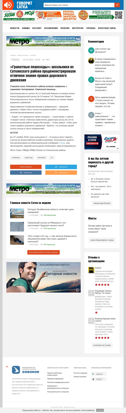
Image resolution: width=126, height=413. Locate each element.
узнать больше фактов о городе (102, 240)
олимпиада (16, 157)
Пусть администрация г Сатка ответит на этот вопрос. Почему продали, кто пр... (105, 102)
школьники (41, 157)
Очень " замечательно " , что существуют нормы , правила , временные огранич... (105, 119)
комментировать (26, 167)
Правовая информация (55, 379)
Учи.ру (62, 143)
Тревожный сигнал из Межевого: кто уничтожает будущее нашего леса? (47, 224)
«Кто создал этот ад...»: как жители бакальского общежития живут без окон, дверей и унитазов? (52, 239)
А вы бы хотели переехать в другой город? (100, 162)
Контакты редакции (80, 373)
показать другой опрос (102, 203)
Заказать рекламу (80, 377)
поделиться (61, 167)
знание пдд (28, 157)
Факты (92, 218)
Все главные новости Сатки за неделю (43, 252)
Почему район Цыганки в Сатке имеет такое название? (100, 228)
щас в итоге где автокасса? (102, 50)
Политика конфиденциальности (58, 382)
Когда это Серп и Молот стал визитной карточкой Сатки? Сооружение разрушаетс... (105, 84)
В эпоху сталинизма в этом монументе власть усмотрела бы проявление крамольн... (105, 65)
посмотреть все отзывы (102, 345)
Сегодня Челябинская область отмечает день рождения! (51, 210)
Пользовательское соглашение (58, 392)
